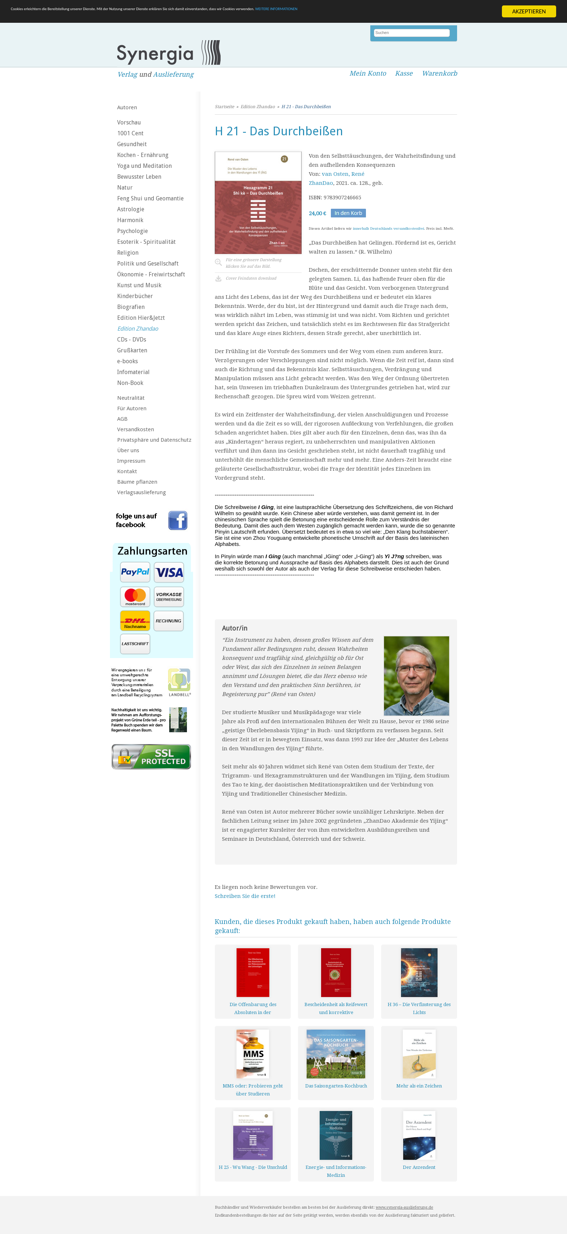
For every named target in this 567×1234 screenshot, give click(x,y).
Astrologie (130, 209)
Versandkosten (135, 429)
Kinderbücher (135, 296)
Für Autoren (131, 408)
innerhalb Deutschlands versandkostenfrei (388, 228)
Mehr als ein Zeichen (419, 1086)
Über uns (128, 450)
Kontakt (127, 471)
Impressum (131, 461)
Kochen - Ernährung (143, 155)
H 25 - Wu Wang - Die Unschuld (253, 1167)
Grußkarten (132, 350)
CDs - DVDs (131, 339)
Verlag (127, 74)
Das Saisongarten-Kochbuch (336, 1086)
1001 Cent (130, 133)
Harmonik (130, 220)
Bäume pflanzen (137, 482)
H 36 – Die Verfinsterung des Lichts (419, 1008)
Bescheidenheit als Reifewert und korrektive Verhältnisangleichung (335, 1008)
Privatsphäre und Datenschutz (154, 440)
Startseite (224, 106)
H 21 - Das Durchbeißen (306, 106)
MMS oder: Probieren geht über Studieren (253, 1090)
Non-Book (130, 382)
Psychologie (132, 231)
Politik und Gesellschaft (148, 263)
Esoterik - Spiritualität (146, 241)
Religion (127, 252)
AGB (122, 419)
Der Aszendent (419, 1167)
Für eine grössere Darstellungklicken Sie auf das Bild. (253, 263)
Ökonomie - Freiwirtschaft (151, 274)
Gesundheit (132, 144)
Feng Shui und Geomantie (150, 198)
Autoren (127, 107)
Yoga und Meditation (144, 165)
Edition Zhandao (137, 328)
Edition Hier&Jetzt (141, 317)
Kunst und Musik (139, 285)
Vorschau (129, 122)
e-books (127, 361)
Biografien (131, 307)
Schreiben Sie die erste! (245, 896)
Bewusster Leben (139, 176)
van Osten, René (343, 174)
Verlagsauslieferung (141, 492)
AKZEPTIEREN (529, 11)
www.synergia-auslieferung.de (404, 1207)
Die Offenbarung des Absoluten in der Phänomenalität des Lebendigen (253, 1008)
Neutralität (131, 398)
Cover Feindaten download (251, 278)
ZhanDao (321, 183)
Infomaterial (133, 372)
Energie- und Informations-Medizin (336, 1171)
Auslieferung (173, 74)
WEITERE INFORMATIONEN (434, 12)
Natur (125, 187)
